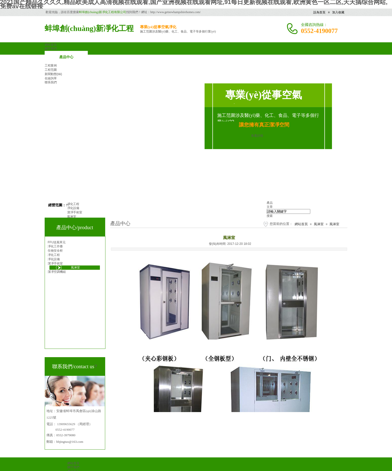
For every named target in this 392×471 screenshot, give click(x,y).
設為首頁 (319, 12)
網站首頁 (301, 224)
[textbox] (288, 211)
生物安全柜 (55, 250)
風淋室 (319, 224)
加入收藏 (338, 12)
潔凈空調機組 (57, 272)
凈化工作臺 (55, 246)
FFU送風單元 (57, 242)
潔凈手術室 (55, 263)
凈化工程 (54, 255)
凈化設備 (54, 259)
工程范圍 (51, 70)
